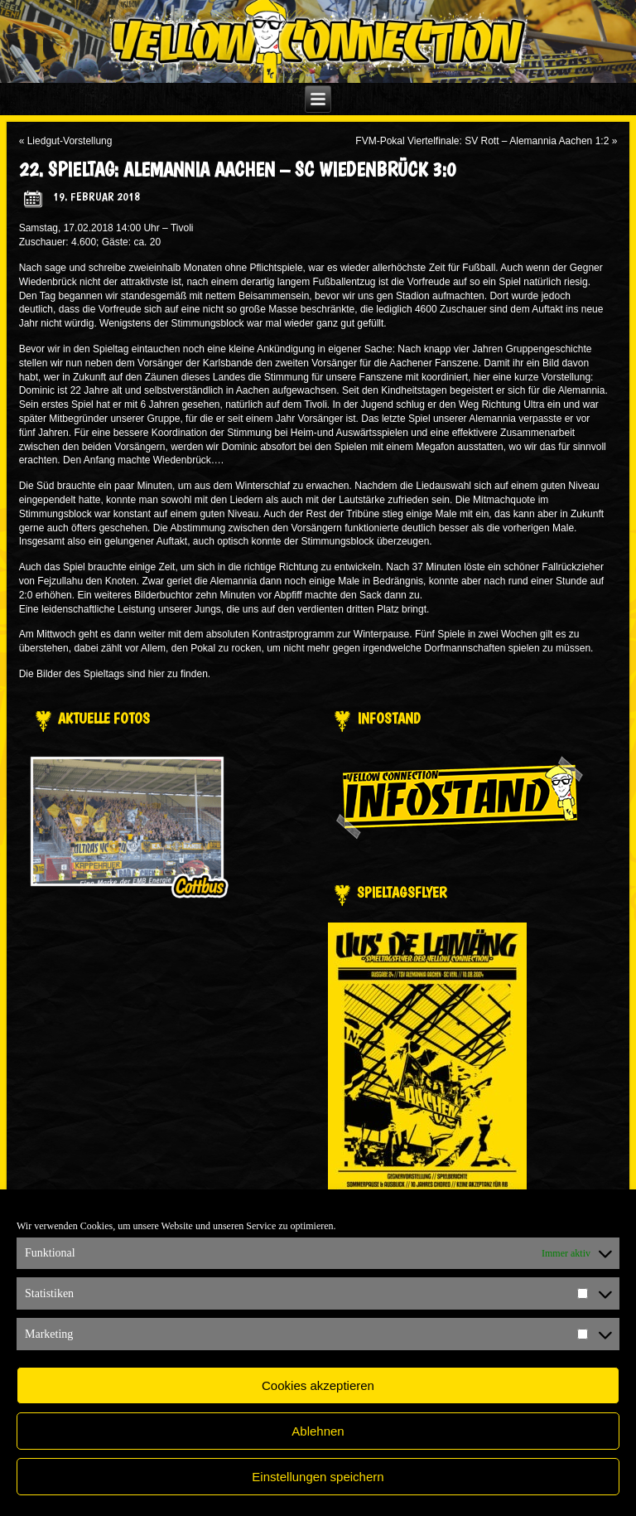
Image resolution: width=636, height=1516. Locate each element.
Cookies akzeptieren (318, 1385)
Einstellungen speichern (317, 1477)
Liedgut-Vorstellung (70, 141)
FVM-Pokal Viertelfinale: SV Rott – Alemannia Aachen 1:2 (482, 141)
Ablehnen (318, 1431)
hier (156, 674)
